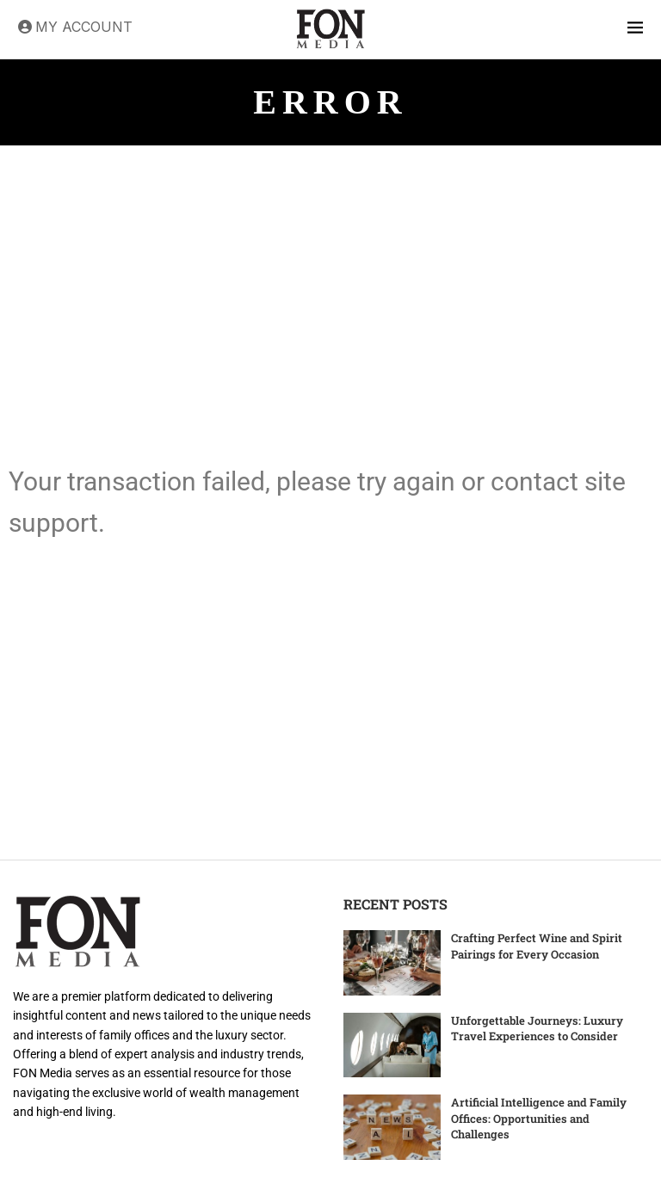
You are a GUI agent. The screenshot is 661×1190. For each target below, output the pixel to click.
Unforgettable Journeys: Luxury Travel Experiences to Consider (537, 1028)
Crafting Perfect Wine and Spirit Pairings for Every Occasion (536, 945)
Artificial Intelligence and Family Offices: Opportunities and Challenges (539, 1117)
